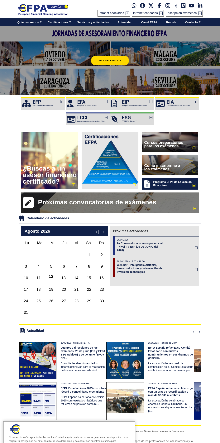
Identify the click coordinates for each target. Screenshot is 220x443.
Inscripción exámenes (182, 13)
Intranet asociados (111, 13)
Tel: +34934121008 (124, 426)
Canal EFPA (149, 22)
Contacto (191, 22)
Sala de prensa (30, 421)
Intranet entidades (145, 13)
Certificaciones (58, 22)
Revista (171, 22)
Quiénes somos (28, 22)
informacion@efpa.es (125, 421)
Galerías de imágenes (34, 431)
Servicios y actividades (93, 22)
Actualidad (125, 22)
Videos (26, 426)
